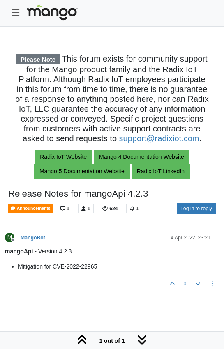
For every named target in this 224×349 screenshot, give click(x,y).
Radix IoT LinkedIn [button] (161, 171)
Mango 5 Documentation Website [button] (82, 171)
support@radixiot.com (159, 138)
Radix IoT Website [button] (63, 157)
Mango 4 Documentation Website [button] (141, 157)
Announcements (30, 208)
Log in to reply (196, 208)
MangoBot (33, 238)
